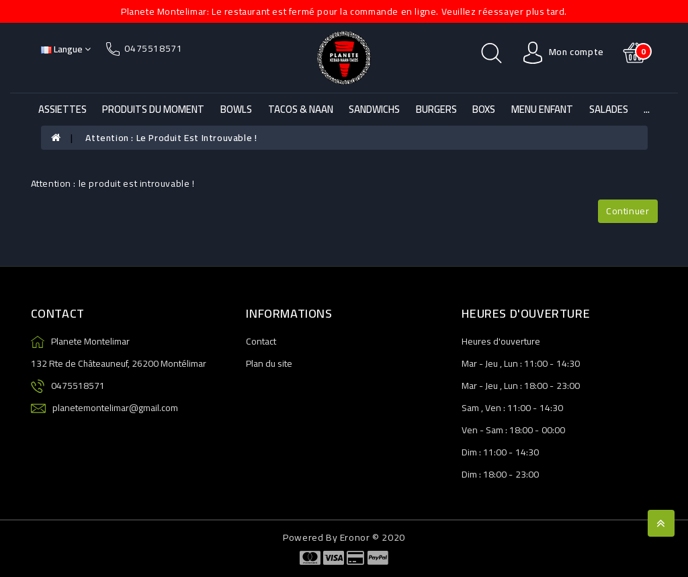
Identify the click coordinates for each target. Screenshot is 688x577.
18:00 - (539, 385)
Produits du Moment (153, 109)
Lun (511, 363)
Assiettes (62, 109)
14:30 (568, 363)
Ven (493, 407)
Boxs (483, 109)
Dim (469, 452)
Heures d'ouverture (501, 341)
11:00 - (539, 363)
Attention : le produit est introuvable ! (171, 137)
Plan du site (269, 363)
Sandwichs (374, 109)
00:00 (553, 430)
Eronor (355, 537)
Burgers (436, 109)
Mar (469, 363)
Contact (261, 341)
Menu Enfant (542, 109)
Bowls (236, 109)
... (647, 109)
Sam (470, 407)
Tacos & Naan (300, 109)
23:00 (568, 385)
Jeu (491, 363)
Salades (608, 109)
